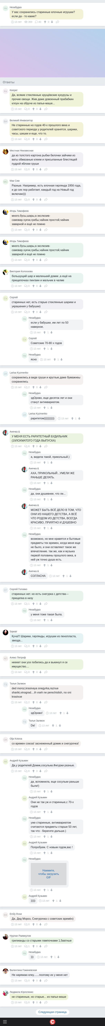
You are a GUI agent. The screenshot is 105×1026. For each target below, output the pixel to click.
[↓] (51, 21)
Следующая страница (53, 1012)
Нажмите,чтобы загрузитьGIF (48, 874)
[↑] (45, 21)
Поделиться (57, 21)
